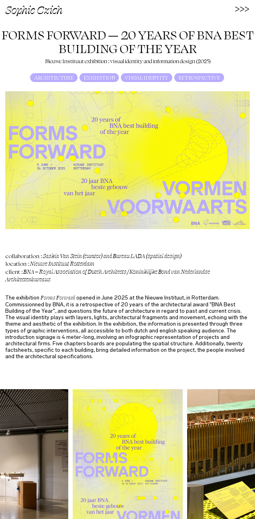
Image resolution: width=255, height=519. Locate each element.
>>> (242, 8)
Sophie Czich (34, 9)
